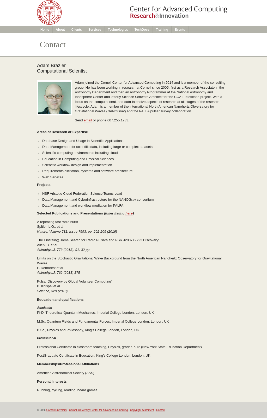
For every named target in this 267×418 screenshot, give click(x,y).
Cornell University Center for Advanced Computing (98, 410)
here (129, 213)
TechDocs (142, 29)
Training (162, 29)
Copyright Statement (142, 410)
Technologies (118, 29)
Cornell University (56, 410)
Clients (76, 29)
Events (180, 29)
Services (94, 29)
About (60, 29)
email (88, 120)
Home (44, 29)
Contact (160, 410)
